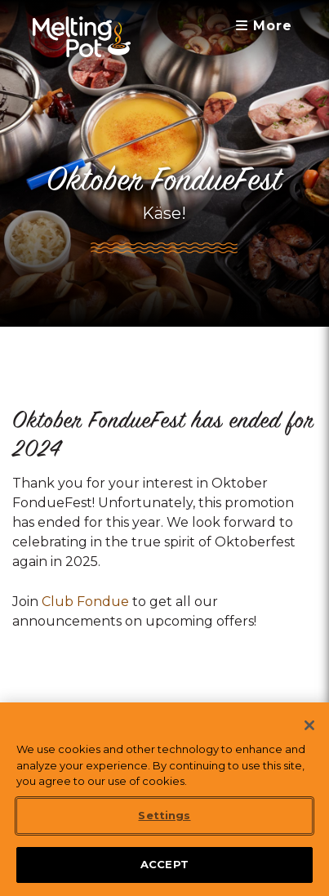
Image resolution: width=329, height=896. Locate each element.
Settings (164, 828)
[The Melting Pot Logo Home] (82, 36)
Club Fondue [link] (85, 601)
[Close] (309, 738)
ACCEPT (164, 877)
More (264, 25)
